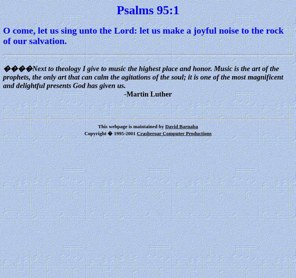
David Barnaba (181, 126)
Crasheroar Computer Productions (174, 133)
